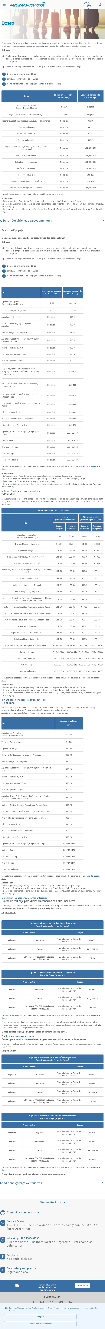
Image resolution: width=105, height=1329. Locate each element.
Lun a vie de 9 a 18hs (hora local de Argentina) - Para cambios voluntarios (49, 1243)
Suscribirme (82, 1285)
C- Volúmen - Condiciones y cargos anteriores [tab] (24, 897)
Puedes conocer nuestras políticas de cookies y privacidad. (54, 1308)
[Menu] (4, 4)
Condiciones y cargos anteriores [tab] (17, 1036)
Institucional (52, 1202)
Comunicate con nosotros (23, 1212)
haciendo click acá (19, 1259)
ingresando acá (17, 1272)
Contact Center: (16, 1221)
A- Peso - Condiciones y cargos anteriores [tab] (22, 490)
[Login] (100, 4)
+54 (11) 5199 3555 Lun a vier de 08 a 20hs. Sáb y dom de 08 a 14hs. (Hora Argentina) (53, 1226)
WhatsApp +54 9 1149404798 (23, 1238)
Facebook (12, 1255)
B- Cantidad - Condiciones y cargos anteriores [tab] (24, 699)
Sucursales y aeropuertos (21, 1268)
